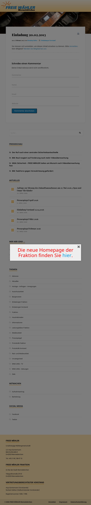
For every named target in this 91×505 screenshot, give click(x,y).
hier (66, 255)
